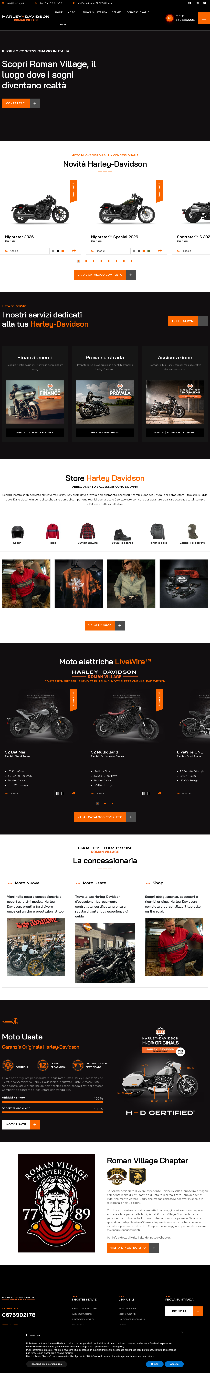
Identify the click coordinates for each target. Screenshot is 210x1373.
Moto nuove (127, 1308)
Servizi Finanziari (84, 1308)
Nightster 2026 (19, 236)
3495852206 (185, 20)
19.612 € (14, 793)
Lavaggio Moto (83, 1319)
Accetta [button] (174, 1364)
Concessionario (137, 12)
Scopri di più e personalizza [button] (47, 1364)
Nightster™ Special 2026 (114, 236)
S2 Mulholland (104, 751)
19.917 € (100, 793)
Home (59, 12)
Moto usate (127, 1313)
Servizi (117, 12)
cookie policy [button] (117, 1346)
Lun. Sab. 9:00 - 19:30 (48, 3)
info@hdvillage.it (13, 3)
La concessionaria (132, 1319)
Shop (62, 24)
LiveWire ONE (190, 751)
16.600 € (186, 251)
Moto (71, 12)
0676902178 (19, 1314)
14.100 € (100, 251)
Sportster (10, 241)
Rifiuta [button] (154, 1364)
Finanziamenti (35, 357)
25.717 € (186, 793)
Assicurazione (175, 357)
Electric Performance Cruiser (107, 755)
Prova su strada (95, 12)
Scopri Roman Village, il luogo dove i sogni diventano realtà (66, 74)
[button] (78, 261)
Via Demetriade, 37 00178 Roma (92, 3)
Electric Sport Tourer (189, 755)
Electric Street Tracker (18, 755)
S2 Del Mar (15, 751)
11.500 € (14, 251)
